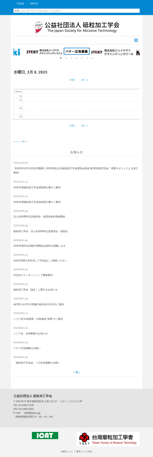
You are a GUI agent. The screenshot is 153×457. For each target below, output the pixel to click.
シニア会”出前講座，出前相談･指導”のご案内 (38, 318)
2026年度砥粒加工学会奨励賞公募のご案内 (37, 187)
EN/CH (34, 3)
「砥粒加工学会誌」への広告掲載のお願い (36, 362)
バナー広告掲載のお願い (26, 348)
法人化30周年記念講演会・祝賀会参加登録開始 (39, 216)
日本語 (20, 3)
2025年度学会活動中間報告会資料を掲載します (39, 245)
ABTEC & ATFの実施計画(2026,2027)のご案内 (38, 304)
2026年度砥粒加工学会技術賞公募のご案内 (37, 202)
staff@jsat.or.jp (32, 412)
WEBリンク (67, 451)
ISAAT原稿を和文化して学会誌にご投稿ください (40, 260)
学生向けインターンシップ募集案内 (33, 275)
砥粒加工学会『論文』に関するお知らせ (35, 289)
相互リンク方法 (84, 451)
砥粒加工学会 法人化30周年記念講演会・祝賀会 (40, 231)
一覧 (76, 372)
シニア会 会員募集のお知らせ (30, 333)
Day (23, 142)
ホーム (16, 142)
